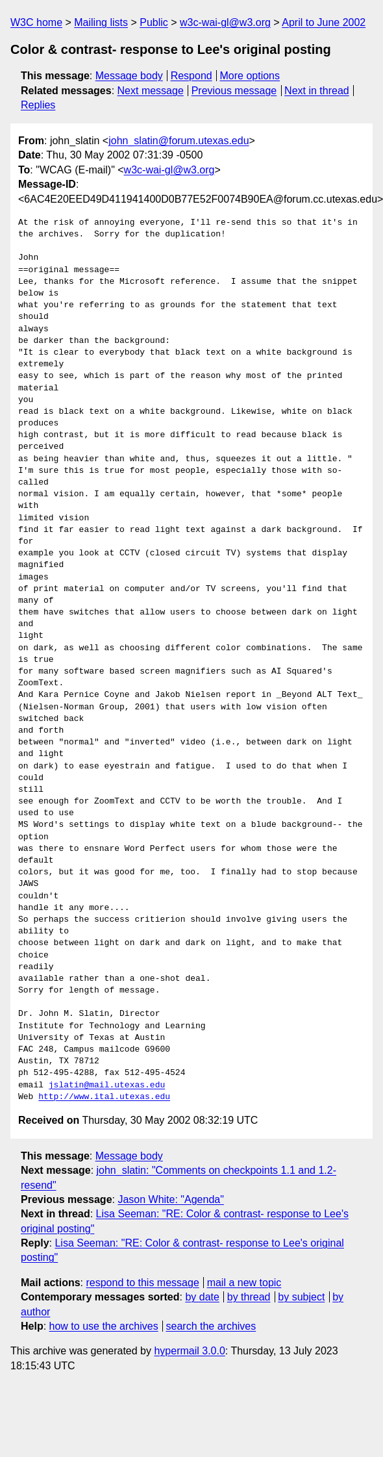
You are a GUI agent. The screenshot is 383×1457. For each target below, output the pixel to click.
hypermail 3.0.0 (189, 1350)
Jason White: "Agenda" (170, 1199)
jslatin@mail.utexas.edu (107, 1085)
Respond (191, 75)
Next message (150, 90)
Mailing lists (101, 22)
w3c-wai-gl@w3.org (225, 22)
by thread (249, 1296)
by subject (301, 1296)
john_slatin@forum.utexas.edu (178, 140)
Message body (129, 75)
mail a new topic (244, 1282)
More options (250, 75)
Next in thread (316, 90)
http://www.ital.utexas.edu (104, 1097)
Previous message (234, 90)
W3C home (36, 22)
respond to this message (142, 1282)
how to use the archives (103, 1326)
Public (154, 22)
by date (202, 1296)
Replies (38, 104)
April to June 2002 (323, 22)
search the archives (211, 1326)
